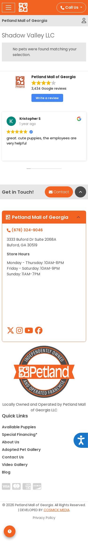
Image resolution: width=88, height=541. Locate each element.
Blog (6, 472)
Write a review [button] (47, 98)
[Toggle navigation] (8, 7)
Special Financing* (19, 434)
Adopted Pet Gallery (21, 449)
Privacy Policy (44, 517)
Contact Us (13, 457)
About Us (10, 442)
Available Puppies (19, 427)
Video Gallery (15, 464)
